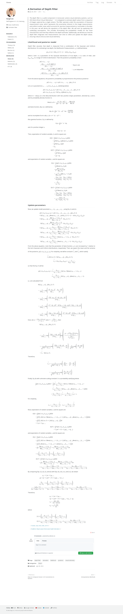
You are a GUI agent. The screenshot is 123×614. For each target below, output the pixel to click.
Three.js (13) (11, 46)
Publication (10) (12, 37)
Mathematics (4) (12, 64)
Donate (108, 3)
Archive (89, 3)
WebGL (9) (11, 48)
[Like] (44, 12)
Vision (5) (10, 59)
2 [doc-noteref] (54, 20)
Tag (95, 3)
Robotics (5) (11, 62)
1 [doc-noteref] (53, 20)
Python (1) (11, 53)
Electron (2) (11, 51)
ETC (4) (10, 67)
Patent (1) (10, 40)
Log (101, 3)
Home (8, 3)
